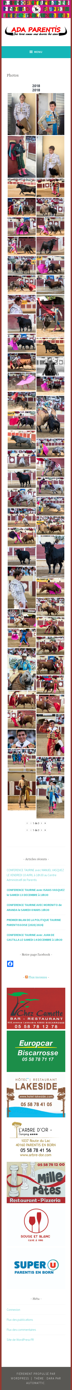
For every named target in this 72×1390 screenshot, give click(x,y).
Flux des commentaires (21, 1330)
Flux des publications (20, 1320)
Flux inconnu (38, 977)
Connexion (13, 1310)
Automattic (35, 1383)
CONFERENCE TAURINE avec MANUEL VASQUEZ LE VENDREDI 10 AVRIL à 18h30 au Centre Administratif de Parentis (35, 875)
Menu (38, 52)
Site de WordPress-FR (20, 1340)
